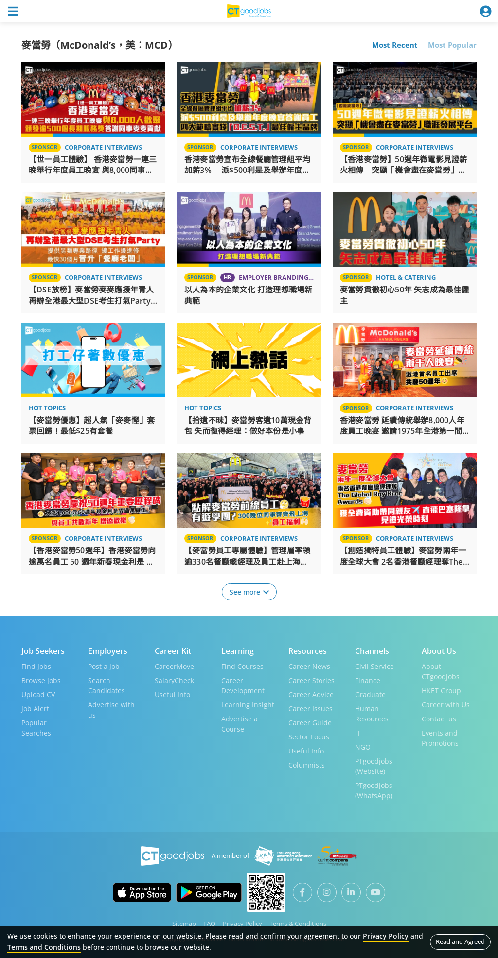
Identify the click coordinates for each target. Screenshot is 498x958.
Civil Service (374, 665)
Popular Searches (36, 727)
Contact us (439, 718)
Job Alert (35, 708)
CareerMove (174, 665)
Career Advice (311, 694)
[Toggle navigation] (12, 11)
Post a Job (104, 665)
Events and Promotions (440, 737)
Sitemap (184, 923)
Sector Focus (308, 736)
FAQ (209, 923)
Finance (367, 679)
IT (358, 732)
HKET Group (441, 690)
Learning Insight (247, 704)
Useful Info (172, 694)
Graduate (370, 694)
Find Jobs (36, 665)
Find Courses (242, 665)
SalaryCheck (174, 679)
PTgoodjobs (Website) (373, 765)
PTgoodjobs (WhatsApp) (373, 790)
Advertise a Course (239, 723)
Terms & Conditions (297, 923)
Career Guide (310, 722)
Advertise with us (111, 709)
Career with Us (446, 704)
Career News (309, 665)
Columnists (306, 764)
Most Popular (452, 45)
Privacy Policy (242, 923)
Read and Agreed (460, 941)
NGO (363, 746)
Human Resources (372, 713)
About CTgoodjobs (441, 671)
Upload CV (38, 694)
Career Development (243, 685)
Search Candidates (106, 685)
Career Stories (311, 679)
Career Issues (310, 708)
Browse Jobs (41, 679)
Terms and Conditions (44, 947)
